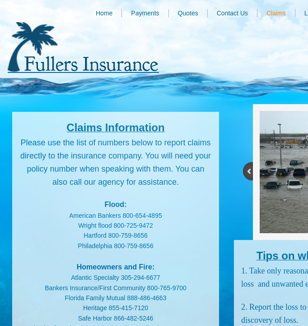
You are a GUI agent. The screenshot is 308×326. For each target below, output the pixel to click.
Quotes (188, 13)
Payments (145, 13)
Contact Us (232, 13)
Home (104, 13)
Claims (276, 13)
